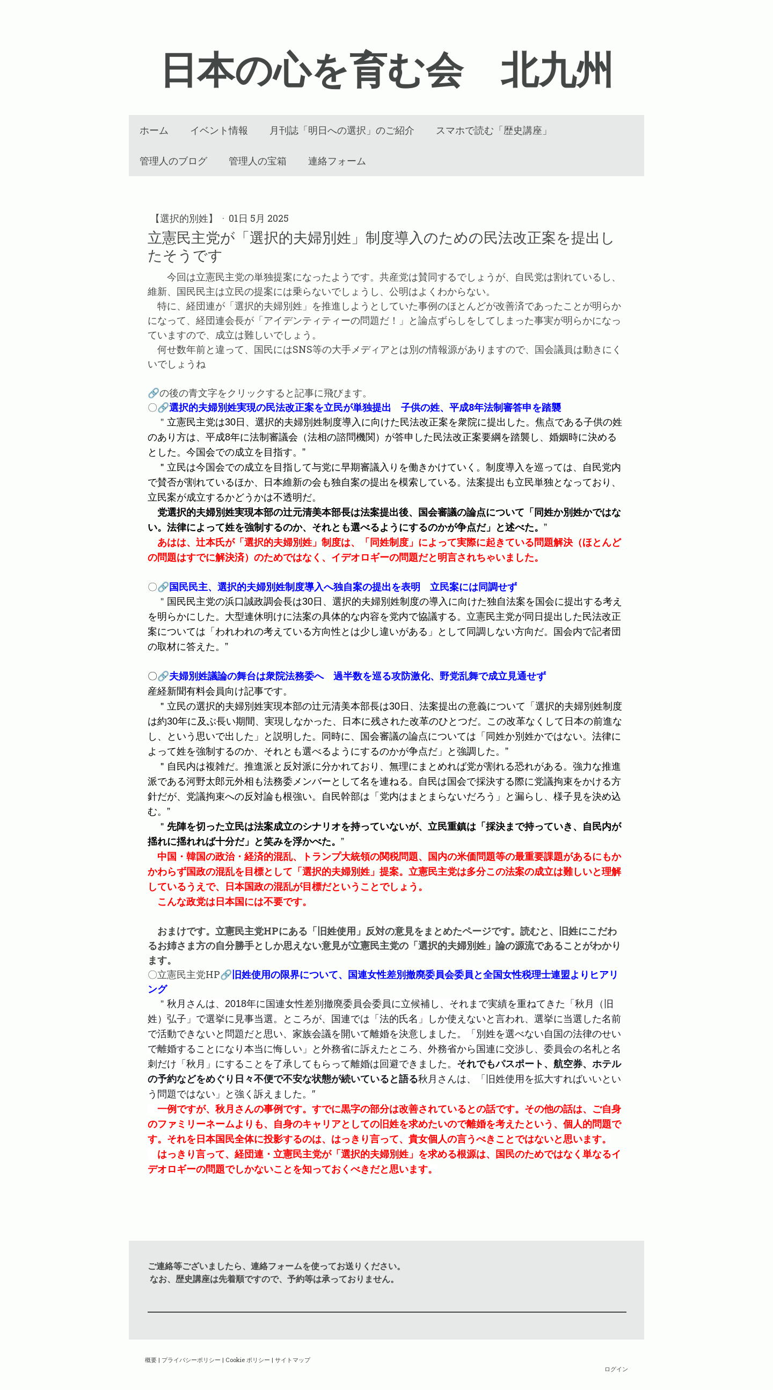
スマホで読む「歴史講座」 (494, 130)
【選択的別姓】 (185, 218)
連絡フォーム (337, 160)
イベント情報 (219, 130)
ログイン (616, 1369)
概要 (151, 1360)
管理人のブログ (173, 160)
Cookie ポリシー (247, 1360)
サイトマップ (292, 1360)
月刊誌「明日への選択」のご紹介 (341, 130)
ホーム (154, 130)
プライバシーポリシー (191, 1360)
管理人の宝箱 (258, 160)
